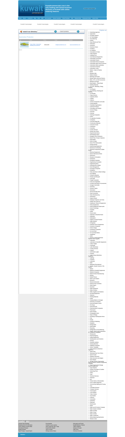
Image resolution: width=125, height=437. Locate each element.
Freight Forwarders (94, 180)
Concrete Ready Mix (95, 121)
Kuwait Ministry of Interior (79, 425)
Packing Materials (94, 296)
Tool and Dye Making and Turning (98, 384)
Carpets (92, 98)
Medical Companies (94, 272)
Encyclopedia (49, 423)
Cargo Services (93, 95)
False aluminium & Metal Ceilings (97, 172)
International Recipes (23, 428)
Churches (92, 111)
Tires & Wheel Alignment (95, 382)
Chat (39, 18)
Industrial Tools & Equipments (97, 224)
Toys (91, 386)
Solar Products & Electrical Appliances (95, 349)
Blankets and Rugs (94, 81)
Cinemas (92, 113)
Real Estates (93, 326)
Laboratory (92, 240)
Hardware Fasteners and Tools (97, 199)
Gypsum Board (93, 198)
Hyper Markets (93, 221)
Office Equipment (94, 288)
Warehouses (93, 404)
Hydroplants (93, 218)
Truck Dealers (93, 392)
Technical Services (94, 376)
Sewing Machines (94, 344)
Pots (91, 318)
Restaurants (93, 334)
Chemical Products (94, 106)
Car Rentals (93, 93)
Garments (92, 186)
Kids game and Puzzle (78, 423)
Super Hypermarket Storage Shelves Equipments (95, 366)
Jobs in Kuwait (49, 429)
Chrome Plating (93, 110)
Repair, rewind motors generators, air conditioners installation (97, 332)
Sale (72, 18)
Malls (91, 262)
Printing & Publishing (95, 321)
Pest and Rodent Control (95, 303)
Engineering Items (94, 163)
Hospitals (92, 209)
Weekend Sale (78, 18)
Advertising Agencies (95, 32)
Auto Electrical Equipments (96, 57)
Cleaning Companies (95, 115)
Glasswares (93, 196)
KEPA (91, 236)
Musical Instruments (94, 282)
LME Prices (75, 429)
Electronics (92, 155)
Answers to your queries (51, 425)
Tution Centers (93, 394)
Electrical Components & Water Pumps (96, 150)
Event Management (94, 167)
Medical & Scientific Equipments (97, 270)
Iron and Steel (93, 231)
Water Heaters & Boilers (95, 409)
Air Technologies (94, 37)
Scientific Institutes (94, 342)
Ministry (92, 275)
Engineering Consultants (95, 162)
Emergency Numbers (95, 160)
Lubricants (92, 261)
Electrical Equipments (95, 152)
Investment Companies (95, 229)
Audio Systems (93, 53)
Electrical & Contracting (95, 147)
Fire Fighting (93, 173)
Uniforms (92, 397)
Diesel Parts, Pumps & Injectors (97, 138)
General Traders (94, 188)
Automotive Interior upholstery (97, 65)
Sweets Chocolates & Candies (97, 369)
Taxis (91, 374)
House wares (93, 213)
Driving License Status (51, 431)
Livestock (92, 259)
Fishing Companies (94, 175)
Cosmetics (92, 128)
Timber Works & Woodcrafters (97, 381)
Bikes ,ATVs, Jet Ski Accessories (97, 80)
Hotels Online (95, 18)
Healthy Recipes (22, 429)
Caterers (92, 100)
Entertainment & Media (95, 165)
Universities (92, 399)
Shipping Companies (95, 345)
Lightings (92, 258)
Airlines (91, 40)
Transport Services (94, 389)
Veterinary (92, 402)
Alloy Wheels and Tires (95, 42)
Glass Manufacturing (95, 195)
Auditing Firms (93, 55)
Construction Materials (95, 123)
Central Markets (93, 103)
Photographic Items (94, 313)
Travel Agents (93, 390)
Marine (91, 268)
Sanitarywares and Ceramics (96, 339)
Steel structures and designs (96, 358)
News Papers (93, 285)
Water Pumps (93, 412)
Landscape (92, 245)
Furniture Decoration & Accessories (98, 183)
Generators (92, 190)
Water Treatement (94, 415)
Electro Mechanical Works (96, 153)
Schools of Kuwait (77, 428)
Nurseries (92, 287)
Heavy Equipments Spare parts (97, 206)
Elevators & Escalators (95, 157)
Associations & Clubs (95, 52)
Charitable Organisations (96, 105)
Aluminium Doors (94, 47)
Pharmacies (93, 310)
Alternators (92, 43)
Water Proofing (93, 410)
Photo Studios (93, 311)
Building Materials (94, 84)
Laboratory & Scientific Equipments (98, 242)
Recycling (92, 328)
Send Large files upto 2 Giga (52, 426)
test (91, 379)
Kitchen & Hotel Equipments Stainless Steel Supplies (95, 238)
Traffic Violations (77, 426)
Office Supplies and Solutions (97, 291)
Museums (92, 280)
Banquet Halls (93, 73)
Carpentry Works (94, 96)
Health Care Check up (95, 201)
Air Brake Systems (94, 35)
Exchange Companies (95, 168)
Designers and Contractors (96, 136)
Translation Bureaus (94, 387)
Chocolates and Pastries (95, 108)
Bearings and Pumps (95, 76)
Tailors (91, 372)
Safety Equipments (94, 337)
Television (92, 377)
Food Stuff (92, 178)
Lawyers (92, 250)
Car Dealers (93, 89)
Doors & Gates (93, 141)
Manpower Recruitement (95, 264)
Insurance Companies (95, 226)
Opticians (92, 295)
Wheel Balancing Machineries (97, 417)
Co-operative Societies (95, 118)
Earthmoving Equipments (96, 146)
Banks (91, 71)
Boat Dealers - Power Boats (96, 83)
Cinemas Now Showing (23, 423)
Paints (91, 298)
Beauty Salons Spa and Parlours (97, 78)
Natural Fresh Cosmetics (96, 283)
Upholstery (92, 400)
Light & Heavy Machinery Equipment (95, 256)
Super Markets (93, 367)
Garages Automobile (95, 185)
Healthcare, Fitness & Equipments (98, 203)
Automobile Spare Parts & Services (98, 63)
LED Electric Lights (94, 252)
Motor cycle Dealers (94, 278)
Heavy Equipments (94, 204)
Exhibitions (92, 170)
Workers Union (93, 418)
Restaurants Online (87, 18)
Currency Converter (77, 431)
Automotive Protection (95, 66)
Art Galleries (93, 50)
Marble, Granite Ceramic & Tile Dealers (96, 267)
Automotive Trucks (94, 68)
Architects (92, 48)
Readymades (93, 324)
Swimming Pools (94, 371)
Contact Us (30, 18)
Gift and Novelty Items (95, 191)
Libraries (92, 253)
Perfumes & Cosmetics (95, 301)
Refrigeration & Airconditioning (97, 329)
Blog (35, 18)
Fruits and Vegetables (95, 181)
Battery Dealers (93, 75)
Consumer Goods (94, 124)
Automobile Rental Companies (97, 61)
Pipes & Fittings (93, 314)
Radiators (92, 323)
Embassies (92, 158)
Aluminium (92, 45)
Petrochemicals (93, 306)
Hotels (91, 211)
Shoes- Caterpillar (94, 347)
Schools (92, 340)
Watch (91, 405)
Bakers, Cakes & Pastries (96, 70)
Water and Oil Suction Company (97, 407)
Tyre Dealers (93, 395)
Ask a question (48, 18)
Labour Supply (93, 243)
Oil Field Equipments (95, 293)
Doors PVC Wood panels (96, 143)
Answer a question (57, 18)
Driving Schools (93, 144)
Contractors (92, 126)
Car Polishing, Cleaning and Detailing (95, 91)
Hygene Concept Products (96, 219)
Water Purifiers (93, 413)
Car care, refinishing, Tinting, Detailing (95, 87)
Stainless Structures (94, 356)
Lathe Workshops (94, 247)
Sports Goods (93, 354)
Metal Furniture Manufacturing (97, 273)
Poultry (91, 319)
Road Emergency (94, 335)
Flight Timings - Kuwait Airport (25, 431)
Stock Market (93, 359)
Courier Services (94, 129)
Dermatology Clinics (94, 134)
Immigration (93, 223)
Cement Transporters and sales (97, 101)
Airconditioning (93, 38)
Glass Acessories (94, 193)
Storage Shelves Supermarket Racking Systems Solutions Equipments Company (97, 362)
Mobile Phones (93, 277)
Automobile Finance (94, 60)
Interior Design (93, 227)
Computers (92, 119)
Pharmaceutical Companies (96, 308)
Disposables (93, 139)
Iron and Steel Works (95, 232)
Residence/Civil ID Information (25, 425)
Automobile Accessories (95, 58)
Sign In (24, 18)
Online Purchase (66, 18)
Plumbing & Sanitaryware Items (97, 316)
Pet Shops (92, 305)
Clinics (91, 116)
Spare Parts (93, 351)
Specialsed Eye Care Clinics (96, 353)
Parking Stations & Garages (96, 300)
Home (20, 18)
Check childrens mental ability (25, 426)
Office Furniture (93, 290)
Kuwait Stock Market (50, 428)
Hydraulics (92, 216)
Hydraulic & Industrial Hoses (96, 214)
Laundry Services (94, 248)
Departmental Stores (95, 133)
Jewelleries (92, 234)
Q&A (42, 18)
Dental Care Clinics (94, 131)
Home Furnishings (94, 208)
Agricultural (92, 33)
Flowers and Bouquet (95, 176)
